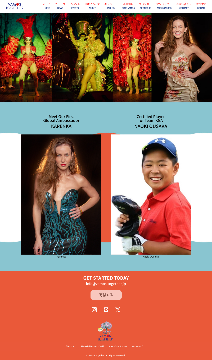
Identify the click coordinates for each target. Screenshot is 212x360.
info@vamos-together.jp (106, 283)
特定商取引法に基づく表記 (92, 346)
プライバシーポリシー (117, 346)
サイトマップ (137, 346)
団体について (71, 346)
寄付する (106, 294)
